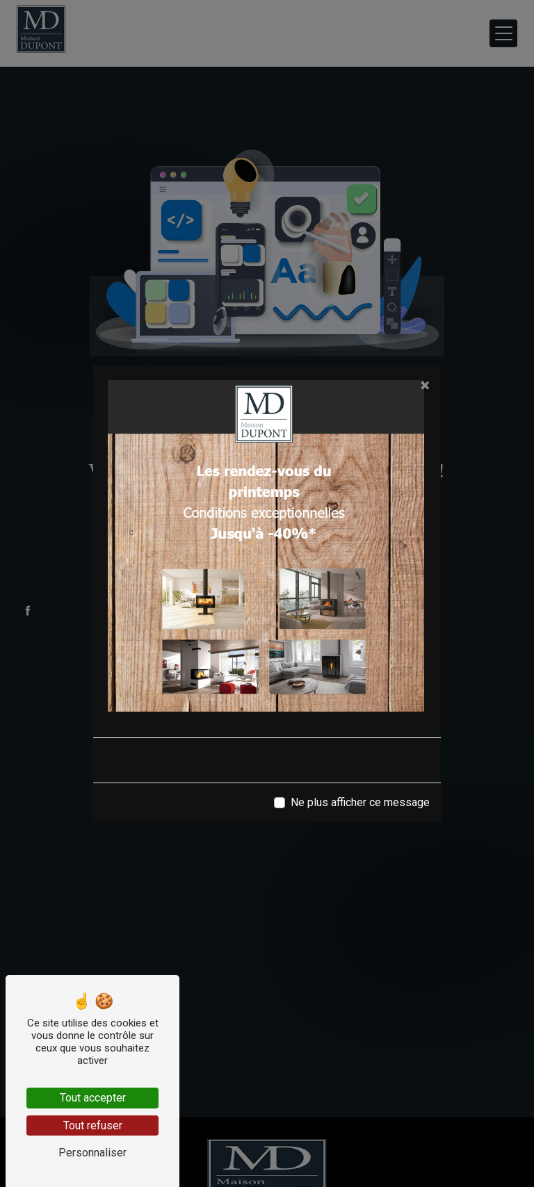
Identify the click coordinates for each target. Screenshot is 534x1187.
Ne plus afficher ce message (360, 802)
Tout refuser (92, 1125)
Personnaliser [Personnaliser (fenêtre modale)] (92, 1152)
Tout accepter (93, 1097)
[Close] (425, 385)
